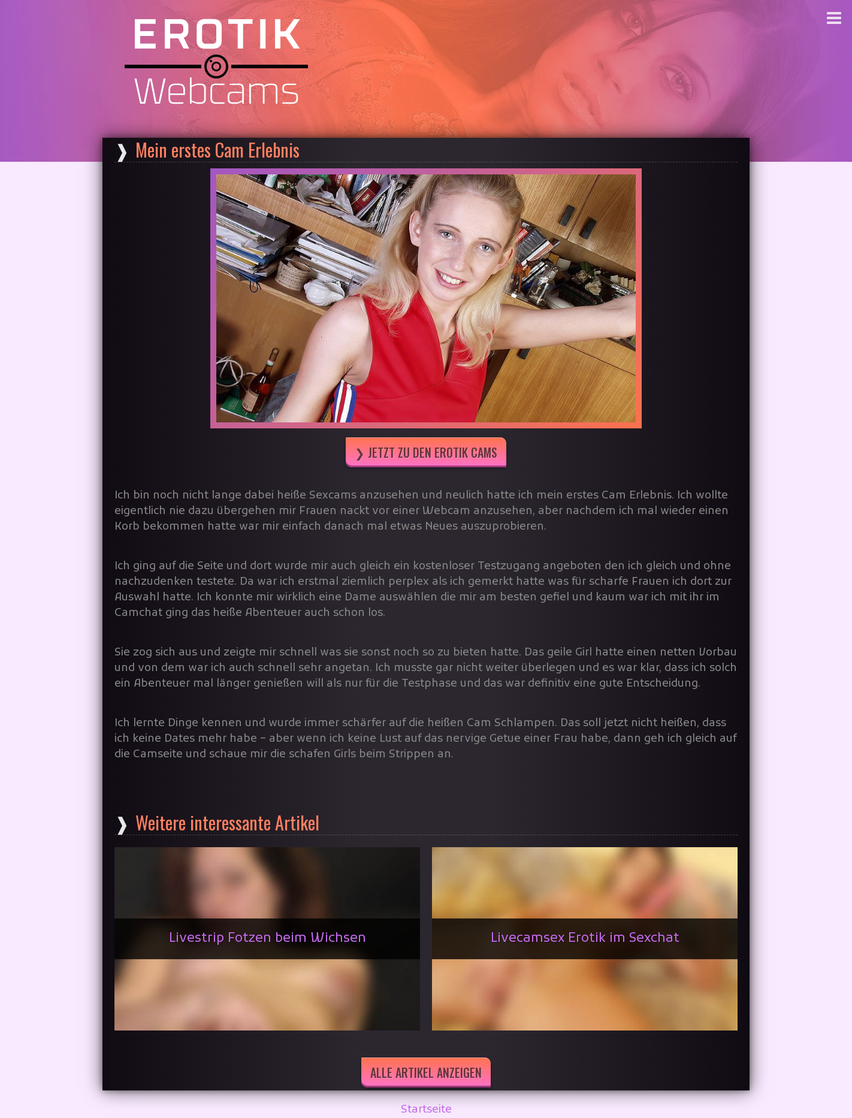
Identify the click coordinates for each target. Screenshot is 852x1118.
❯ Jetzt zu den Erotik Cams (426, 452)
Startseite (426, 1110)
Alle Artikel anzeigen (426, 1072)
